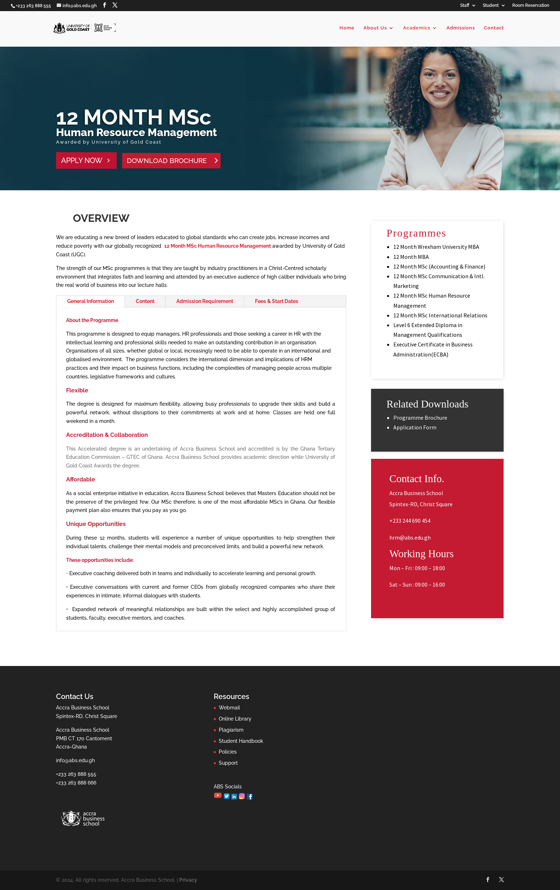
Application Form (414, 427)
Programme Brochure (420, 417)
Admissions (460, 28)
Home (347, 28)
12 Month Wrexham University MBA (436, 246)
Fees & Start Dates (276, 301)
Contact (494, 28)
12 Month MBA (411, 256)
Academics (416, 28)
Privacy (188, 880)
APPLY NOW (81, 160)
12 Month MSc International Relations (440, 315)
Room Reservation (530, 5)
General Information (90, 301)
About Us (375, 28)
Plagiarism (231, 730)
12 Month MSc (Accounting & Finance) (439, 266)
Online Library (235, 719)
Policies (228, 752)
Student (491, 5)
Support (228, 763)
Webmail (229, 707)
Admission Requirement (204, 301)
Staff (464, 5)
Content (145, 301)
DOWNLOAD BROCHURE (167, 160)
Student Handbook (241, 741)
